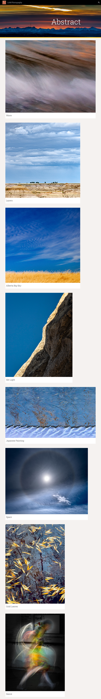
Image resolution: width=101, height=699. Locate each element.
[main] (66, 21)
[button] (99, 2)
